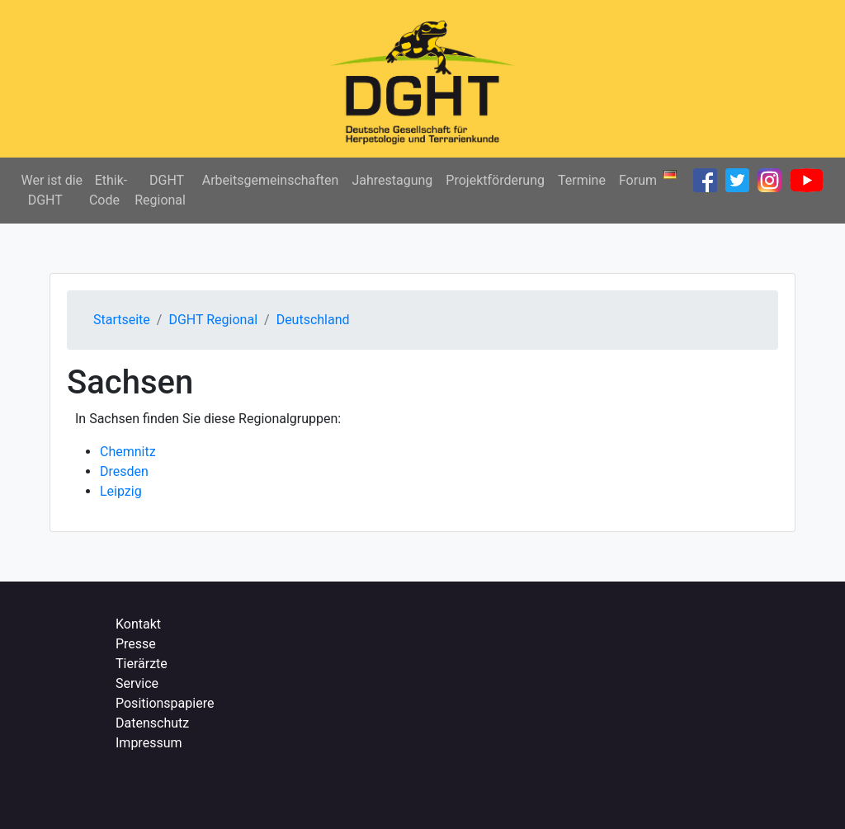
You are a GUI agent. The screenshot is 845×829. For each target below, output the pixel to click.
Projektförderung (495, 180)
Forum (638, 180)
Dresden (124, 471)
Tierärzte (142, 663)
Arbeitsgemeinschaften (270, 180)
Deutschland (313, 319)
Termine (582, 180)
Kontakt (138, 624)
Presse (136, 644)
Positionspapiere (165, 703)
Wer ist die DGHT (52, 190)
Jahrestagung (392, 180)
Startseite (121, 319)
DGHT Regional (160, 190)
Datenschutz (152, 723)
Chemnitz (128, 451)
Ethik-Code (108, 190)
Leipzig (121, 491)
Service (137, 683)
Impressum (149, 743)
